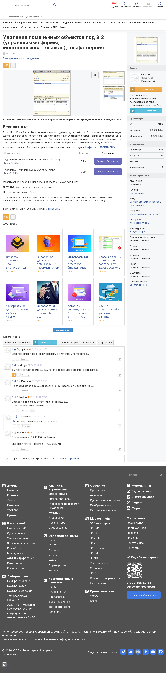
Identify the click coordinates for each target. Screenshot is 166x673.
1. (12, 349)
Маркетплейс (100, 518)
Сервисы (54, 550)
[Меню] (6, 5)
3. (13, 381)
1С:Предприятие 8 (139, 222)
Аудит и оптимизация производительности (21, 606)
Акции (52, 540)
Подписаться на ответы (17, 342)
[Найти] (161, 475)
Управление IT (58, 517)
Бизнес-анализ (58, 493)
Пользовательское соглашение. (22, 639)
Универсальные (100, 563)
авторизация (72, 458)
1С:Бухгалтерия (100, 523)
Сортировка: (77, 342)
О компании (136, 518)
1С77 (93, 573)
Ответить (25, 359)
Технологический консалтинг (18, 597)
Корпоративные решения (61, 580)
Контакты (133, 547)
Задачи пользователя (21, 543)
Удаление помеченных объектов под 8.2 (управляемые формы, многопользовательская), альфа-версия (53, 42)
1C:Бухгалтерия (138, 231)
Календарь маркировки (105, 578)
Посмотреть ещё (63, 330)
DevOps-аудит (16, 585)
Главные (12, 495)
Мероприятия (142, 485)
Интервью (13, 505)
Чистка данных (138, 193)
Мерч (136, 508)
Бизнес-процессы (60, 498)
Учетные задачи (17, 538)
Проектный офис (103, 591)
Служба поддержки (144, 557)
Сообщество (15, 568)
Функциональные (18, 533)
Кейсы (53, 560)
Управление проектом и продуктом (64, 505)
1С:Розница (97, 548)
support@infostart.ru (141, 586)
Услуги (53, 555)
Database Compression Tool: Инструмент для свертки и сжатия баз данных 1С (16, 267)
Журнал (13, 485)
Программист (137, 205)
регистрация (56, 458)
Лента (11, 500)
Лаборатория (17, 576)
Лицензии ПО (57, 591)
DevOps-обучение (19, 581)
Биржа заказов (143, 497)
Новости (12, 490)
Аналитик (96, 495)
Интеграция (14, 563)
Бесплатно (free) (139, 284)
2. (13, 365)
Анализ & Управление (58, 487)
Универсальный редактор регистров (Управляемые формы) (78, 264)
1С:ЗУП (94, 553)
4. (13, 397)
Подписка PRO (16, 528)
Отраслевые (57, 596)
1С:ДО (94, 558)
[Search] (145, 475)
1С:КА (93, 533)
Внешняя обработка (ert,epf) (145, 213)
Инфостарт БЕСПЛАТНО (100, 147)
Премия (12, 515)
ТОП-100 (12, 510)
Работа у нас (135, 542)
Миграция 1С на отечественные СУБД (21, 615)
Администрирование (20, 558)
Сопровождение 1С (63, 536)
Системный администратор (145, 201)
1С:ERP (94, 528)
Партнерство (57, 565)
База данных (15, 553)
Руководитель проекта (105, 500)
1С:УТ (93, 543)
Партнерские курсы (103, 510)
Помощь (132, 537)
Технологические (59, 606)
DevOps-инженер (101, 505)
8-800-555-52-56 (139, 582)
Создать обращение (144, 595)
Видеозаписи (142, 491)
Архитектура (57, 522)
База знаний (16, 523)
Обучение (97, 485)
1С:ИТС (53, 545)
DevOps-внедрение (19, 590)
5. (14, 416)
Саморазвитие (58, 527)
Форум (137, 502)
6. (13, 432)
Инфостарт (54, 208)
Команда (54, 512)
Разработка (14, 548)
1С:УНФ (95, 538)
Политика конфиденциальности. (65, 639)
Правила (132, 532)
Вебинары (55, 570)
